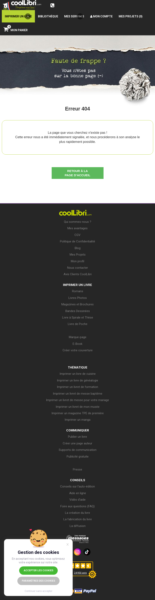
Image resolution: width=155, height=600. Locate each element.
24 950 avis (80, 572)
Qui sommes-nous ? (77, 222)
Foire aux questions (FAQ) (77, 506)
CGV (77, 235)
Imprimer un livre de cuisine (78, 374)
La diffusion (78, 526)
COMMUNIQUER (77, 430)
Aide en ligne (77, 493)
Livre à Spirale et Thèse (77, 317)
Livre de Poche (77, 324)
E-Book (77, 344)
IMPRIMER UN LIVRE (77, 285)
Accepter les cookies (38, 570)
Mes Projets (78, 254)
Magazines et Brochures (77, 304)
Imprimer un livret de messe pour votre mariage (77, 400)
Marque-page (77, 337)
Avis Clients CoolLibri (78, 274)
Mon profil (77, 261)
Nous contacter (77, 268)
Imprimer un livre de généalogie (77, 380)
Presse (77, 469)
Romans (77, 291)
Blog (78, 248)
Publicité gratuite (78, 456)
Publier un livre (77, 437)
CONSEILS (77, 480)
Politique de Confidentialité (77, 241)
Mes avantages (77, 228)
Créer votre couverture (78, 350)
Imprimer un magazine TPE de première (77, 413)
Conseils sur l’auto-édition (77, 486)
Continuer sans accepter (38, 591)
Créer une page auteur (77, 443)
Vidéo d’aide (77, 499)
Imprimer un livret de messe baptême (77, 393)
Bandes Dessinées (77, 311)
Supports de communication (77, 450)
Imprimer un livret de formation (77, 387)
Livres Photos (77, 298)
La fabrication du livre (77, 519)
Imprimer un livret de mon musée (77, 407)
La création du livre (77, 513)
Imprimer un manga (77, 420)
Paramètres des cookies (38, 580)
